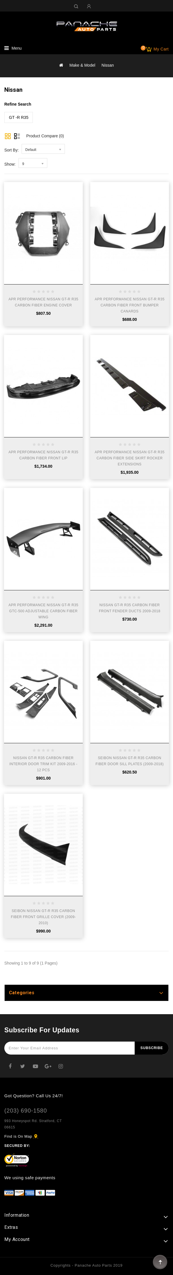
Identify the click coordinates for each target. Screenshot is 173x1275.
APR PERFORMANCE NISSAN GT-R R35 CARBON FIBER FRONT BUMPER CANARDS (129, 305)
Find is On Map (18, 1136)
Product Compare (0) (45, 136)
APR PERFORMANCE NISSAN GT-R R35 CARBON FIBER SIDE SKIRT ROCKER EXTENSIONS (129, 458)
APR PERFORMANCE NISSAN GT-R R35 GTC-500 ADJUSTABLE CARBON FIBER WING (43, 611)
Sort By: (11, 150)
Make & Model (82, 65)
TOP (160, 1262)
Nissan (107, 65)
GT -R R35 (18, 117)
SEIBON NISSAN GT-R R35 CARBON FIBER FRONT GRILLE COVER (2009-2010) (43, 917)
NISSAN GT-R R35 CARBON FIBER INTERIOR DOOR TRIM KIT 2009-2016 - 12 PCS (44, 764)
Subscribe (151, 1048)
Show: (10, 164)
